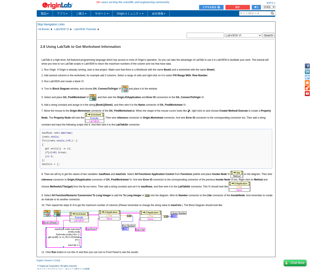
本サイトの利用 (82, 269)
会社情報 (158, 13)
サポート (101, 13)
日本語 (57, 260)
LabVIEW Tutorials (85, 29)
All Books (44, 29)
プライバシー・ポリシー (62, 269)
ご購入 (81, 13)
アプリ (62, 13)
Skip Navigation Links (51, 24)
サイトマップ (43, 269)
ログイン (270, 3)
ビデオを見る (211, 7)
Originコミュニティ (130, 13)
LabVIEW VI (61, 29)
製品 (45, 13)
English (40, 260)
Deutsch (48, 260)
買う (256, 7)
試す (237, 7)
